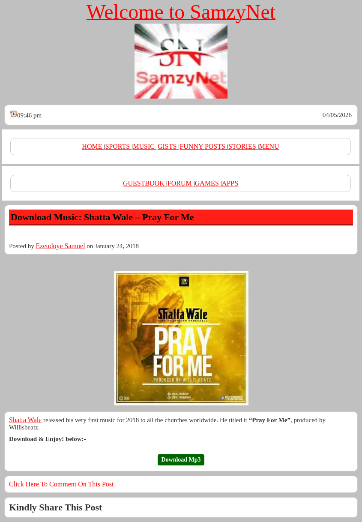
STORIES (243, 146)
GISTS (168, 146)
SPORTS (118, 146)
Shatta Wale (25, 419)
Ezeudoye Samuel (60, 245)
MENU (269, 146)
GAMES (208, 183)
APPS (230, 183)
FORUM (181, 183)
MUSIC (144, 146)
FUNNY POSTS (203, 146)
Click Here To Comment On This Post (61, 484)
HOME (93, 146)
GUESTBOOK (144, 183)
